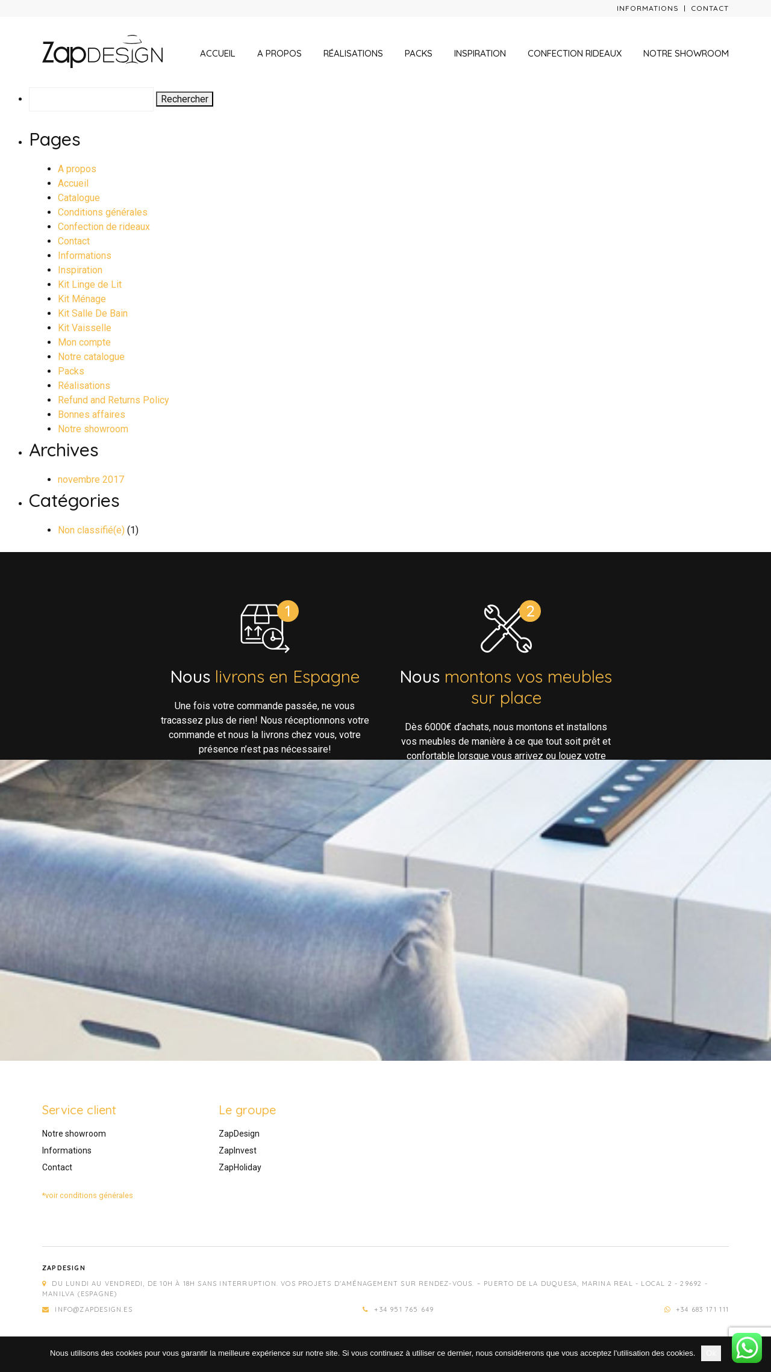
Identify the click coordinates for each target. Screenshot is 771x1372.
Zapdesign (64, 1268)
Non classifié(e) (91, 530)
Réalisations (353, 53)
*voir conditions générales (87, 1195)
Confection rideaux (575, 53)
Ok (711, 1353)
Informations (648, 8)
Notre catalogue (91, 356)
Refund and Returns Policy (113, 400)
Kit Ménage (82, 299)
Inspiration (480, 53)
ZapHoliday (240, 1167)
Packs (418, 53)
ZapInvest (238, 1150)
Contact (710, 8)
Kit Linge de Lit (90, 284)
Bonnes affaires (91, 414)
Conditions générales (103, 212)
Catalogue (79, 197)
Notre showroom (686, 53)
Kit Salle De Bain (93, 313)
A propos (279, 53)
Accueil (218, 53)
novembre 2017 (91, 479)
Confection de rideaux (104, 226)
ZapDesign (239, 1133)
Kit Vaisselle (84, 328)
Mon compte (84, 342)
